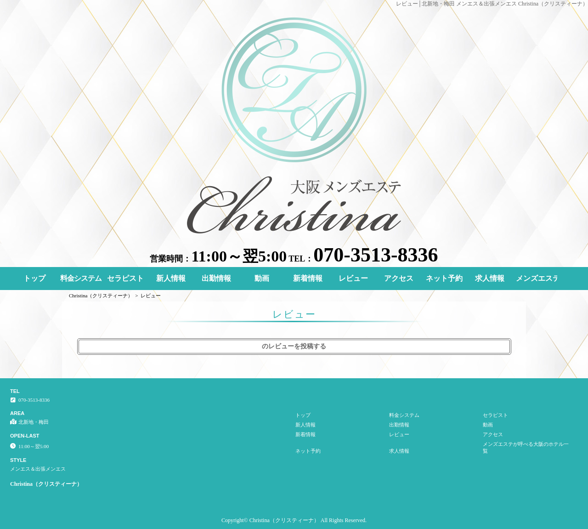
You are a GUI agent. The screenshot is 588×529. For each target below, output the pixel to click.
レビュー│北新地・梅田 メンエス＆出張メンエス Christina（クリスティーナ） (492, 3)
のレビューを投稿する (294, 346)
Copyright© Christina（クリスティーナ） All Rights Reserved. (294, 520)
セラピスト (125, 278)
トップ (34, 278)
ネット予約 (444, 278)
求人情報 (489, 278)
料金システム (81, 278)
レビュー (353, 278)
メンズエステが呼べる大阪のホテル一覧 (536, 278)
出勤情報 (216, 278)
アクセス (398, 278)
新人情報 (171, 278)
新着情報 (307, 278)
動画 (261, 278)
